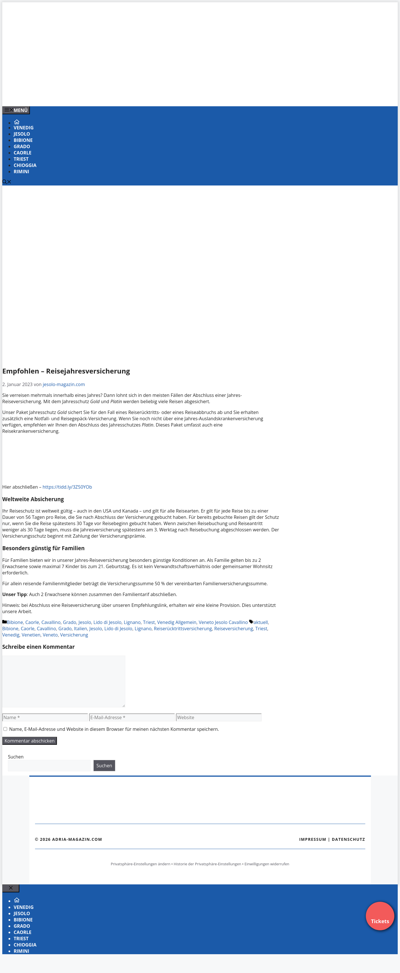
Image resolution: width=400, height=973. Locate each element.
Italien (80, 628)
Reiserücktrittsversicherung (183, 628)
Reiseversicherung (233, 628)
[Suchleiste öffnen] (6, 182)
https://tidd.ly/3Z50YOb (67, 487)
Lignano (132, 622)
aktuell (261, 622)
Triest (21, 159)
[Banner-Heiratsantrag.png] (117, 96)
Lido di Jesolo (107, 622)
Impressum (313, 839)
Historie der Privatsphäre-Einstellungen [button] (207, 863)
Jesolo (22, 134)
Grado (22, 146)
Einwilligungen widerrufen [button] (267, 863)
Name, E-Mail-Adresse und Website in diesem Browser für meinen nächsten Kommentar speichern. (114, 729)
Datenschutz (348, 839)
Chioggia (25, 165)
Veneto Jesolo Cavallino (223, 622)
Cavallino (50, 622)
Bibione (23, 140)
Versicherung (74, 635)
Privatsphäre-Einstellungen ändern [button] (140, 863)
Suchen (16, 757)
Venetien (31, 635)
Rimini (21, 171)
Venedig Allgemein (176, 622)
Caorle (23, 153)
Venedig (24, 128)
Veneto (50, 635)
